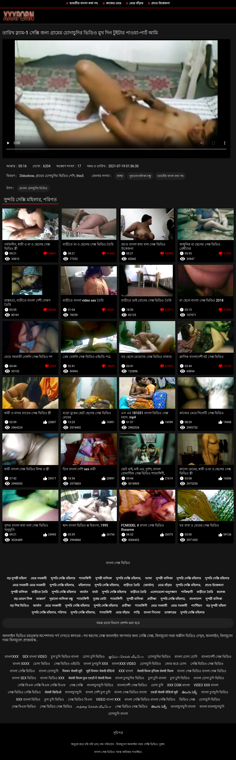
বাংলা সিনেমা (152, 612)
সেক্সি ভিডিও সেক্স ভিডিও (206, 664)
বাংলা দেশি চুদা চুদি (97, 692)
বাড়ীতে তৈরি (131, 585)
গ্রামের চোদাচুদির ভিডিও (33, 188)
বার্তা (95, 592)
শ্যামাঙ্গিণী (85, 578)
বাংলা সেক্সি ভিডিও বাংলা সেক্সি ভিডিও (150, 699)
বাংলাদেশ (195, 599)
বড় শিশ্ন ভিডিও (19, 605)
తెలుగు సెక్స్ (189, 692)
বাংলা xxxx (21, 664)
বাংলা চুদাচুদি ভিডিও (214, 692)
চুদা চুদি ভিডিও (180, 678)
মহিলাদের (84, 585)
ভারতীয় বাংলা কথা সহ (83, 3)
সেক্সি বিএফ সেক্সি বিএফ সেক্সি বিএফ (41, 685)
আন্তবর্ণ (40, 599)
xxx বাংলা (125, 671)
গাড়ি (137, 612)
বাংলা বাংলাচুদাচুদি (211, 706)
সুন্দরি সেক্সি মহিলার (63, 578)
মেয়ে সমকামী (39, 578)
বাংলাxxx (11, 656)
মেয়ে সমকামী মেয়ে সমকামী (28, 585)
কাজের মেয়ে (113, 3)
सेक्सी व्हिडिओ (53, 692)
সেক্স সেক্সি (76, 685)
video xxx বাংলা (206, 685)
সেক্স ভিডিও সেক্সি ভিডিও (24, 692)
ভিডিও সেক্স (187, 699)
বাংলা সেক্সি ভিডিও (22, 671)
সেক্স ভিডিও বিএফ (80, 699)
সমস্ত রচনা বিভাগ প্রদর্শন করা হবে (117, 623)
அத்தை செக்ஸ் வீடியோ (93, 706)
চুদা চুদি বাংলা (157, 678)
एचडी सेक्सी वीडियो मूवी (164, 692)
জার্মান (84, 592)
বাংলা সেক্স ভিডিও (118, 563)
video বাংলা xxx (108, 699)
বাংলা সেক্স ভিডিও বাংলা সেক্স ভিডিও (201, 671)
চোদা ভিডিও (41, 664)
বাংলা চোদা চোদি (186, 656)
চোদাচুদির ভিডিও (159, 656)
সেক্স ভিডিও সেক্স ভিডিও (56, 706)
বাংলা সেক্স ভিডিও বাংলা (130, 692)
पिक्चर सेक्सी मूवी (72, 671)
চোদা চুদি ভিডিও (94, 656)
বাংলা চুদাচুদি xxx (96, 664)
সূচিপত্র (118, 733)
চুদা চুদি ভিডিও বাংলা (65, 656)
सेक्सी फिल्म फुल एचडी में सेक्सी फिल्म (89, 678)
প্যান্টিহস (196, 605)
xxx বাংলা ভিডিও (28, 699)
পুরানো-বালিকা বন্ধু (140, 176)
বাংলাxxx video (124, 664)
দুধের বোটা (99, 599)
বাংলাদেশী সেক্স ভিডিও (216, 656)
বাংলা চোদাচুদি (48, 671)
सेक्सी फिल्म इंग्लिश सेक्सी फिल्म (155, 671)
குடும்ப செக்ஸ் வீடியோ (126, 656)
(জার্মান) (148, 585)
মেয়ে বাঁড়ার (136, 3)
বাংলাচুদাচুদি (73, 692)
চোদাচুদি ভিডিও (150, 664)
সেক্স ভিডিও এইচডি (67, 664)
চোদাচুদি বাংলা (118, 713)
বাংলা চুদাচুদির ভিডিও (129, 678)
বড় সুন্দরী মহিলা (17, 578)
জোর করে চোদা (175, 664)
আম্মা (120, 176)
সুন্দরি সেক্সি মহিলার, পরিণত (49, 612)
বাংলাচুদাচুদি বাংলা (183, 706)
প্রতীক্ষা (151, 599)
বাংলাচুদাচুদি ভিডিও (100, 685)
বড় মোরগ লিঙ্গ (23, 599)
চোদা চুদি (157, 685)
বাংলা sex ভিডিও (24, 678)
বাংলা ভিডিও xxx (52, 678)
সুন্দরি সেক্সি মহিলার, (128, 578)
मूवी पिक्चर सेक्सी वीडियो (100, 671)
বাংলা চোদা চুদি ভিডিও (209, 678)
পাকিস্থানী (187, 592)
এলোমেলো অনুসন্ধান (163, 592)
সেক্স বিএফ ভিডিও (24, 706)
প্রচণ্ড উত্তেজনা (160, 3)
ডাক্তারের (170, 612)
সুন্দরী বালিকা (103, 578)
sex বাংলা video (35, 656)
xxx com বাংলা (178, 685)
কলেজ (221, 592)
